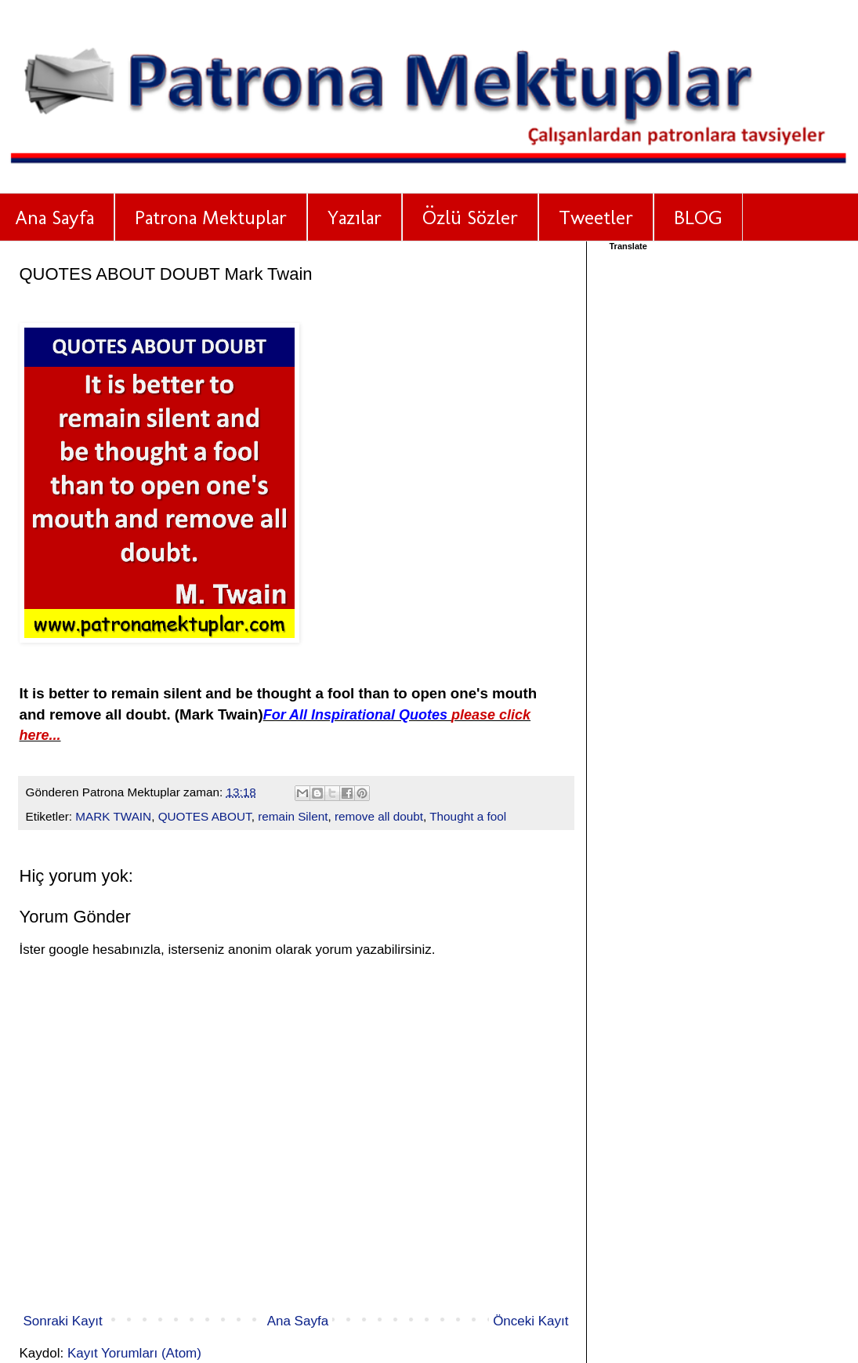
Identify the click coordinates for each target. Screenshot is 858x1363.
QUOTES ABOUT (205, 816)
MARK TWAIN (113, 816)
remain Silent (293, 816)
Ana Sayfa (297, 1321)
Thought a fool (467, 816)
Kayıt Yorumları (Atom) (134, 1353)
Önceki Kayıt (530, 1321)
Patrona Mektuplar (211, 217)
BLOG (698, 217)
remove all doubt (379, 816)
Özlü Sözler (470, 217)
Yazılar (355, 217)
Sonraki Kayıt (63, 1321)
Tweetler (596, 217)
